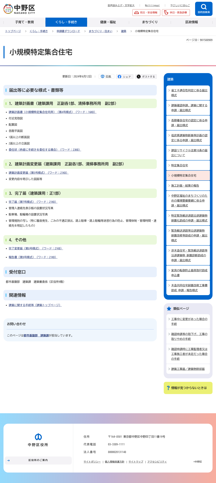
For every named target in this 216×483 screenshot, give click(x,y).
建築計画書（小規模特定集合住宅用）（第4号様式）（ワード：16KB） (53, 112)
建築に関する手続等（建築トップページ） (35, 305)
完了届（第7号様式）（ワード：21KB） (33, 201)
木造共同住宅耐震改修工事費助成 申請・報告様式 (189, 288)
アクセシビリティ (157, 461)
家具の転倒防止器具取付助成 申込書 (189, 273)
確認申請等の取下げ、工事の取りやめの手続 (189, 336)
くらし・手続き (39, 31)
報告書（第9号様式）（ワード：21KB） (33, 257)
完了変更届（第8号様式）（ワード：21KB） (36, 248)
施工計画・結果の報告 (185, 185)
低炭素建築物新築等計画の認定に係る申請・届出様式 (189, 138)
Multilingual (152, 5)
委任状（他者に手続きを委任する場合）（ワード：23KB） (45, 149)
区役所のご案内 (38, 460)
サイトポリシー (92, 461)
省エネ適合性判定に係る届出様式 (189, 93)
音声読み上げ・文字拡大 (121, 5)
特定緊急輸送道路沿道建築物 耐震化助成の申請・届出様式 (189, 218)
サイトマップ (136, 461)
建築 (123, 31)
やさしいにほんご (180, 5)
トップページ (13, 31)
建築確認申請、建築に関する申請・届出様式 (189, 108)
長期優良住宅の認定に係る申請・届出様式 (189, 123)
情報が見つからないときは (189, 387)
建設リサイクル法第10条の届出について (189, 153)
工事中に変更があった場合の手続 (189, 321)
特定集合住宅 (179, 165)
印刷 (108, 76)
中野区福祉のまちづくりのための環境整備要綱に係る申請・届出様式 (189, 200)
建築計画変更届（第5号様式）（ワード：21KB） (39, 172)
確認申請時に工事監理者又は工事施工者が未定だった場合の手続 (189, 354)
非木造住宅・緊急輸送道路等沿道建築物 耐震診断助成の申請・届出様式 (189, 255)
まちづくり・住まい (100, 31)
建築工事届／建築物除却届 (188, 369)
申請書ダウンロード (68, 31)
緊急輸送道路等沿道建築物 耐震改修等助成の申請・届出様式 (189, 235)
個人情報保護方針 (114, 461)
